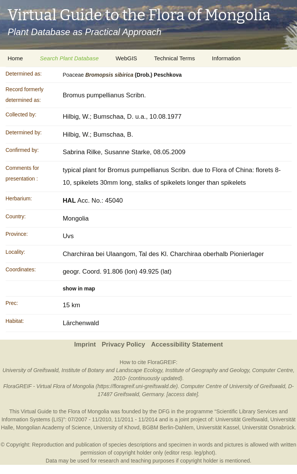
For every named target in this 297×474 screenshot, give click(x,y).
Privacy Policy (123, 344)
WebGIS (126, 58)
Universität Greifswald (241, 419)
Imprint (85, 344)
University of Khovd (116, 427)
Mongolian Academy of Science (53, 427)
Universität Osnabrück (268, 427)
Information (226, 58)
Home (15, 58)
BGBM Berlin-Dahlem (168, 427)
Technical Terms (174, 58)
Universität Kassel (217, 427)
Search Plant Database (69, 58)
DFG (164, 411)
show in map (79, 288)
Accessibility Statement (187, 344)
